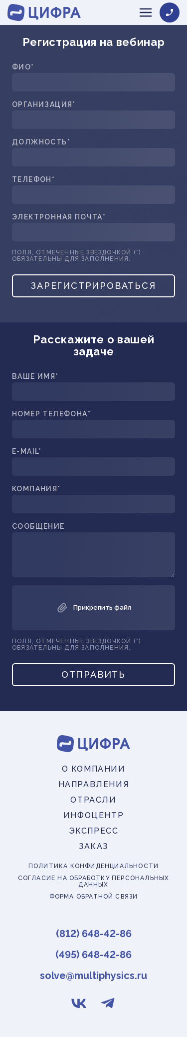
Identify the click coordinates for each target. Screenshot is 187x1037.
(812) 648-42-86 (94, 933)
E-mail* (27, 451)
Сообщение (38, 526)
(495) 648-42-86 (93, 954)
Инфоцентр (93, 815)
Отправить (93, 674)
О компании (94, 769)
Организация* (44, 104)
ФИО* (23, 67)
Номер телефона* (51, 414)
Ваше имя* (35, 376)
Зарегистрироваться (93, 285)
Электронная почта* (59, 217)
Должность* (41, 142)
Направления (93, 784)
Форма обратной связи (93, 897)
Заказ (93, 846)
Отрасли (93, 800)
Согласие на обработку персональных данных (94, 881)
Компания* (36, 489)
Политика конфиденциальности (93, 866)
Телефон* (33, 179)
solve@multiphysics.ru (93, 975)
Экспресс (94, 831)
